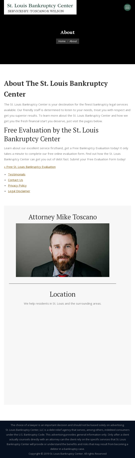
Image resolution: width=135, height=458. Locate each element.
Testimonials (16, 174)
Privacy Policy (17, 185)
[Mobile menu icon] (127, 7)
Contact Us (15, 180)
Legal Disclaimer (19, 191)
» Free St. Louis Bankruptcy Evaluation (30, 167)
